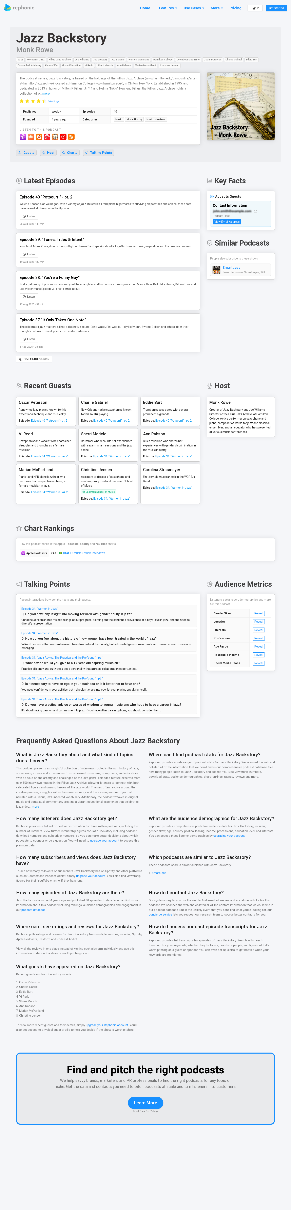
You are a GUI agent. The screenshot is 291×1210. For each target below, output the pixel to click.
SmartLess (231, 268)
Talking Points (98, 153)
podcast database (36, 910)
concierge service (160, 915)
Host (48, 153)
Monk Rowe (35, 50)
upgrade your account (104, 841)
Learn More (146, 1109)
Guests (26, 153)
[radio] (22, 101)
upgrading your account (242, 836)
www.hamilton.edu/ (109, 83)
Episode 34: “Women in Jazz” (39, 609)
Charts (70, 153)
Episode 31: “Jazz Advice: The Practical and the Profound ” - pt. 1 (62, 657)
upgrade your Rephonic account (108, 1025)
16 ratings (53, 101)
